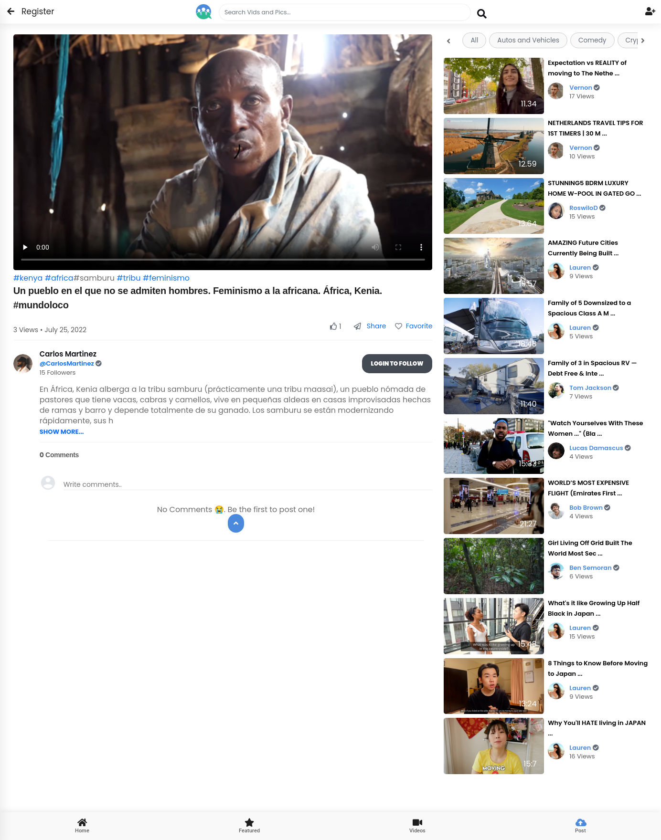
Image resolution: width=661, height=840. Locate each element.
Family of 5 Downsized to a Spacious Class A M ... (589, 308)
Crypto (637, 40)
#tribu (128, 278)
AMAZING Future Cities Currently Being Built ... (583, 248)
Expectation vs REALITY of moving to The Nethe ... (587, 68)
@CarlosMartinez (68, 363)
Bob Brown (589, 507)
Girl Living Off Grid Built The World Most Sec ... (590, 548)
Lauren (583, 267)
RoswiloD (587, 207)
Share (370, 326)
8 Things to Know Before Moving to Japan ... (598, 668)
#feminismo (166, 278)
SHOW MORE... (62, 431)
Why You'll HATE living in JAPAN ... (597, 728)
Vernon (584, 87)
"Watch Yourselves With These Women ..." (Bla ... (595, 428)
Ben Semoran (594, 567)
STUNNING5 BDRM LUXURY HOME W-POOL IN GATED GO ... (594, 188)
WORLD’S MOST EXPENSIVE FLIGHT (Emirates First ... (588, 488)
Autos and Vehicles (528, 40)
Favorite (413, 326)
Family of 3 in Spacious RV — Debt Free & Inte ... (592, 368)
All (474, 40)
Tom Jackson (594, 387)
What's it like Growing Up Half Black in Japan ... (594, 608)
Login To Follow (397, 363)
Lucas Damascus (600, 447)
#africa (59, 278)
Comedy (592, 40)
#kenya (28, 278)
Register (32, 11)
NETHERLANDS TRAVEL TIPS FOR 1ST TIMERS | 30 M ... (595, 128)
